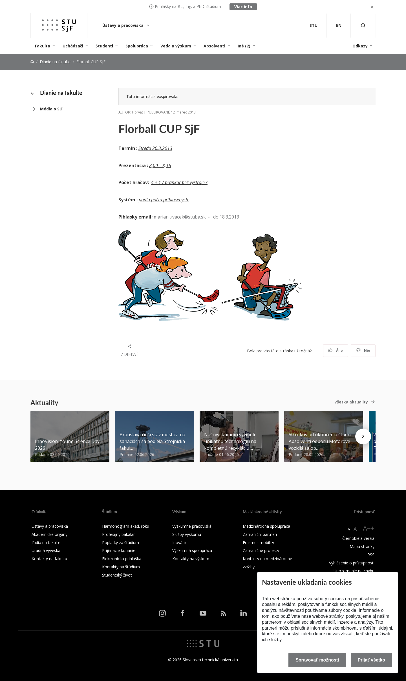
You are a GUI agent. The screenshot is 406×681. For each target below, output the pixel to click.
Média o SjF (51, 109)
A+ (356, 528)
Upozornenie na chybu (354, 570)
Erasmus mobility (258, 542)
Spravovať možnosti (317, 660)
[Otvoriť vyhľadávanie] (363, 25)
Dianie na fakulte (55, 61)
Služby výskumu (186, 534)
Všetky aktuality (351, 402)
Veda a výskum (175, 46)
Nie (363, 350)
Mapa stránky (362, 546)
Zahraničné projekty (261, 550)
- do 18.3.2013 (222, 217)
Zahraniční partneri (260, 534)
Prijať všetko (371, 660)
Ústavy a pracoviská (123, 25)
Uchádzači (73, 46)
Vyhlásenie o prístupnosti (351, 563)
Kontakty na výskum (190, 558)
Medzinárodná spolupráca (266, 526)
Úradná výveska (46, 550)
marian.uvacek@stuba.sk (180, 217)
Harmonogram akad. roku (125, 526)
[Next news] (363, 436)
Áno (335, 350)
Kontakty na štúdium (121, 566)
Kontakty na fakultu (49, 558)
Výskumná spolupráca (192, 550)
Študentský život (117, 575)
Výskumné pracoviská (191, 526)
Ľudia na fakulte (46, 542)
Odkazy (360, 46)
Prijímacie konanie (118, 550)
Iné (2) (244, 46)
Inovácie (179, 542)
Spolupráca (136, 46)
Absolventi (214, 46)
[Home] (32, 61)
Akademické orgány (49, 534)
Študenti (104, 46)
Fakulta (42, 46)
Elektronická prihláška (121, 558)
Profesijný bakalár (118, 534)
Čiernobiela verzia (358, 538)
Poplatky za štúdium (120, 542)
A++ (368, 528)
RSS (370, 554)
